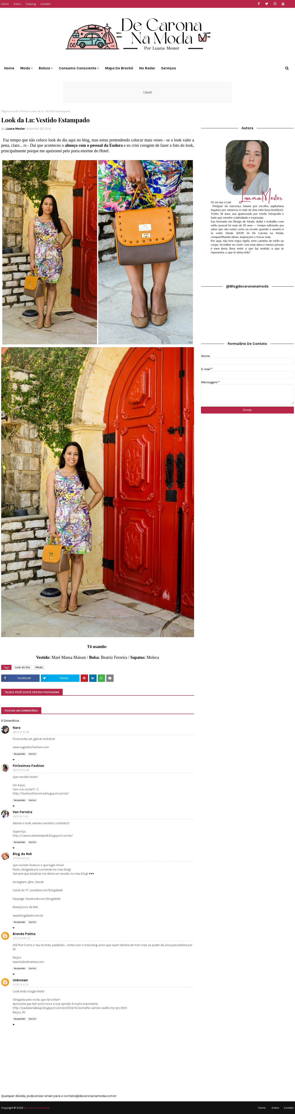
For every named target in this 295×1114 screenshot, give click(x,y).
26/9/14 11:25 (21, 816)
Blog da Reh (22, 854)
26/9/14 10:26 (21, 732)
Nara (17, 728)
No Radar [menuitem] (147, 68)
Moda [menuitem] (25, 68)
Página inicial (9, 111)
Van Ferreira (22, 812)
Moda (24, 111)
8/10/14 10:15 (20, 984)
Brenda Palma (24, 934)
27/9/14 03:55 (21, 858)
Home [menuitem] (9, 68)
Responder (19, 754)
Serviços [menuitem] (168, 68)
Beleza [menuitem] (44, 68)
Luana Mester (15, 128)
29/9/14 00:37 (21, 938)
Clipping (31, 4)
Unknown (20, 980)
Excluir (32, 754)
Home (5, 4)
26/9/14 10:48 (21, 770)
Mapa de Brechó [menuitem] (119, 68)
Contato (45, 4)
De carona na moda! (37, 1107)
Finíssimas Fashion (28, 766)
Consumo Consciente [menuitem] (77, 68)
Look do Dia (22, 667)
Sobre (17, 4)
